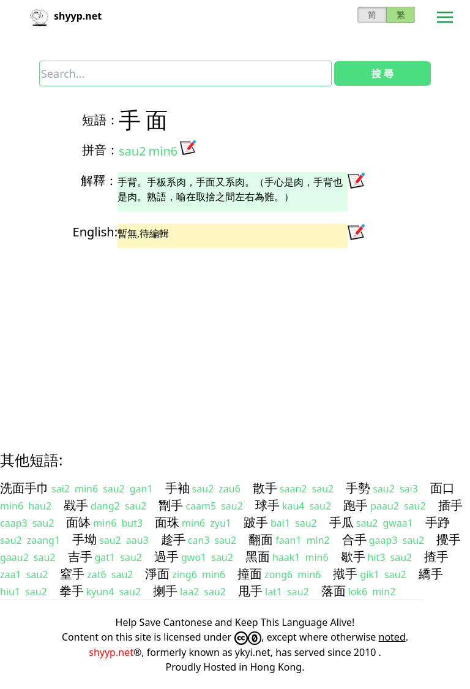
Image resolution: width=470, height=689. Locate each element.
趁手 (173, 539)
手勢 (358, 488)
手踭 (437, 522)
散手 (265, 488)
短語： (100, 119)
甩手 (250, 590)
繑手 (431, 573)
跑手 (355, 505)
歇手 (353, 556)
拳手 (71, 590)
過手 (166, 556)
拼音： (100, 149)
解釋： (99, 180)
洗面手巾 (24, 488)
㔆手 (171, 505)
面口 (442, 488)
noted (392, 637)
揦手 (165, 590)
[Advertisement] (235, 338)
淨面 (157, 573)
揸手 (436, 556)
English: (95, 232)
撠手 (345, 573)
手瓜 (341, 522)
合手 (354, 539)
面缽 (78, 522)
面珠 (167, 522)
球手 (267, 505)
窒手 (72, 573)
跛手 (256, 522)
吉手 (80, 556)
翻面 (260, 539)
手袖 (177, 488)
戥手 (76, 505)
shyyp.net (111, 652)
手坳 (84, 539)
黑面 (257, 556)
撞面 (249, 573)
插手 (450, 505)
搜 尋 (382, 73)
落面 (333, 590)
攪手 (448, 539)
